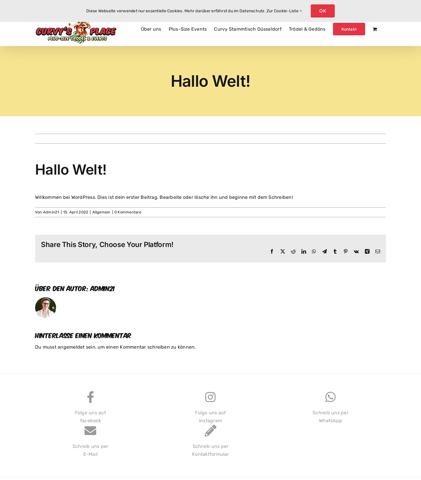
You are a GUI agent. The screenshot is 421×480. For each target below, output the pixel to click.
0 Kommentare (127, 212)
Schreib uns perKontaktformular (210, 444)
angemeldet (71, 347)
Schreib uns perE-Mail (90, 444)
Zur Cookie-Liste (284, 10)
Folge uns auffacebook (90, 410)
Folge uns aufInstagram (210, 410)
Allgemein (101, 212)
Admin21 (51, 212)
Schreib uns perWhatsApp (330, 410)
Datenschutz (252, 10)
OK (322, 11)
